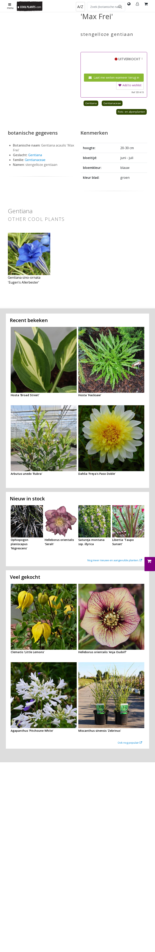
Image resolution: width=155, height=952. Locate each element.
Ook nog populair (130, 742)
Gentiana (91, 103)
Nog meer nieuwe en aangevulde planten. (114, 560)
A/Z (80, 6)
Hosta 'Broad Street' (25, 395)
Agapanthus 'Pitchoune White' (32, 731)
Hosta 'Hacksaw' (89, 395)
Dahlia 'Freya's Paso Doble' (96, 474)
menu (10, 6)
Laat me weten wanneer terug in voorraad (114, 78)
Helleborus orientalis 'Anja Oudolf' (102, 652)
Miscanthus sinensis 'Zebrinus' (99, 731)
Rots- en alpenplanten (131, 111)
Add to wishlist (129, 85)
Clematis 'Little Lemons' (27, 652)
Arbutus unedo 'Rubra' (26, 474)
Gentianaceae (112, 103)
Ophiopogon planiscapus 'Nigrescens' (19, 544)
